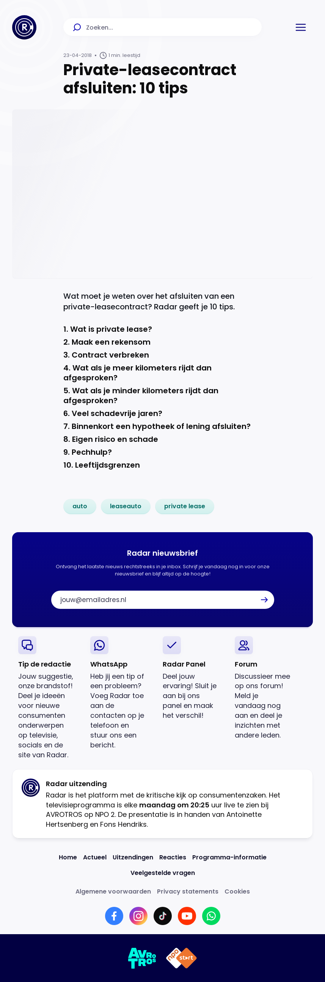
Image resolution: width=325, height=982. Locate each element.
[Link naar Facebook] (114, 916)
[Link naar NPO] (181, 958)
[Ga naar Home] (24, 27)
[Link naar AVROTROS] (142, 958)
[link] (79, 506)
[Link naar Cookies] (237, 891)
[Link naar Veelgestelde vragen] (162, 873)
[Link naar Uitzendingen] (133, 857)
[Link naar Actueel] (95, 857)
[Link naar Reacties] (172, 857)
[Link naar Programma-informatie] (229, 857)
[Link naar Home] (68, 857)
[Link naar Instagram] (138, 916)
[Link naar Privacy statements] (187, 891)
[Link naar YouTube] (187, 916)
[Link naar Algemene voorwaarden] (113, 891)
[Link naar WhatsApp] (211, 916)
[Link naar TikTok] (163, 916)
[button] (301, 27)
